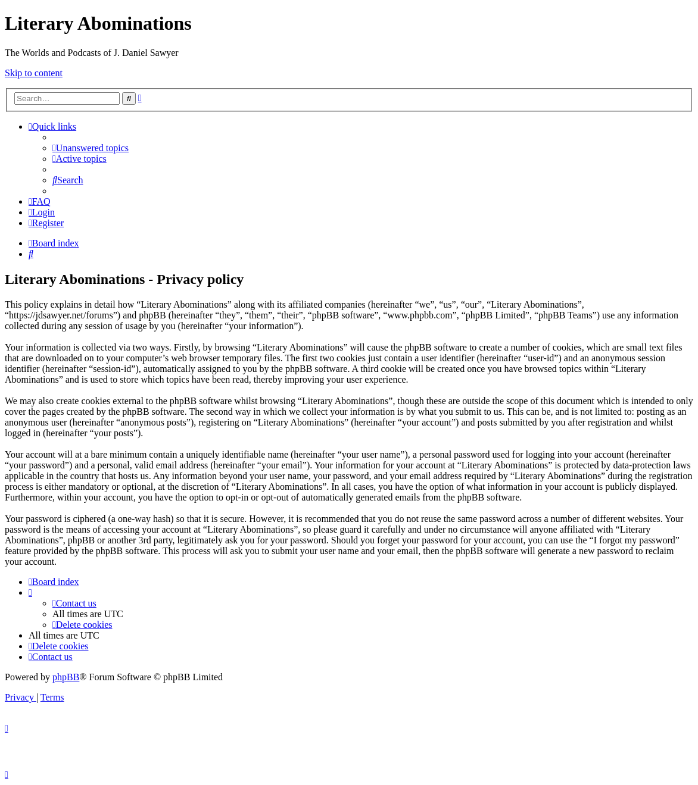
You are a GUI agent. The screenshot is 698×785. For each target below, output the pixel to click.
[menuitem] (90, 148)
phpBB (65, 677)
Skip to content (34, 73)
